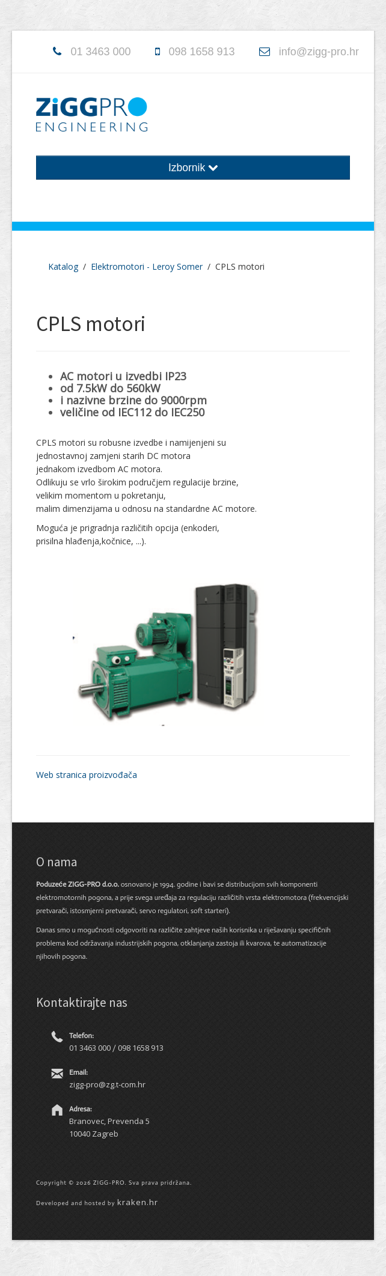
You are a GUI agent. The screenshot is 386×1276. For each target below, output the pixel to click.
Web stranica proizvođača (86, 774)
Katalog (63, 266)
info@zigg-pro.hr (319, 52)
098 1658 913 (202, 52)
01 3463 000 (100, 52)
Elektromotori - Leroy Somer (147, 266)
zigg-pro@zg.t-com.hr (107, 1084)
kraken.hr (137, 1202)
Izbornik (193, 168)
